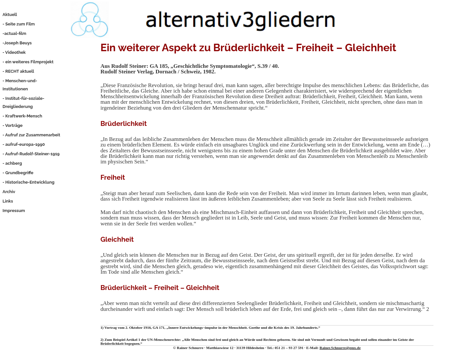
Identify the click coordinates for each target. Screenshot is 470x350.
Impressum (14, 210)
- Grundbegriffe (18, 172)
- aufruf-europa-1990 (24, 144)
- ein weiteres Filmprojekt (28, 61)
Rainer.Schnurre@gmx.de (340, 348)
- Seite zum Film (19, 24)
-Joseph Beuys (17, 42)
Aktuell (10, 14)
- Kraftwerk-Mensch (22, 116)
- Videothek (14, 52)
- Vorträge (13, 125)
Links (8, 201)
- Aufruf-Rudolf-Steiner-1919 (31, 153)
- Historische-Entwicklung (29, 182)
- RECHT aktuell (18, 71)
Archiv (9, 191)
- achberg (12, 163)
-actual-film (14, 33)
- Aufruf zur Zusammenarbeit (31, 134)
